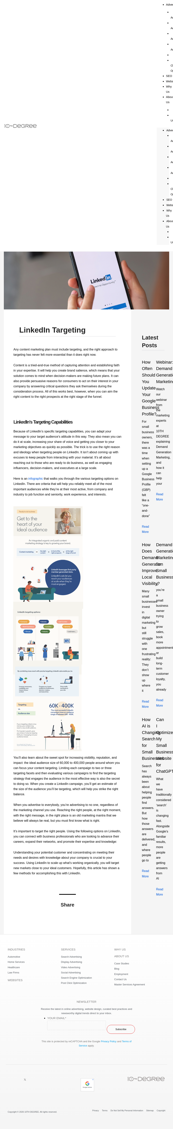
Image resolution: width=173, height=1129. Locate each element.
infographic (35, 478)
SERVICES (68, 949)
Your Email (56, 1018)
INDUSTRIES (16, 949)
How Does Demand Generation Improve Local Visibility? (153, 564)
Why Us (169, 89)
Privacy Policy (108, 1041)
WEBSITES (15, 980)
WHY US (120, 949)
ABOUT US (121, 956)
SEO (169, 199)
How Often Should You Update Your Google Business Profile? (151, 387)
